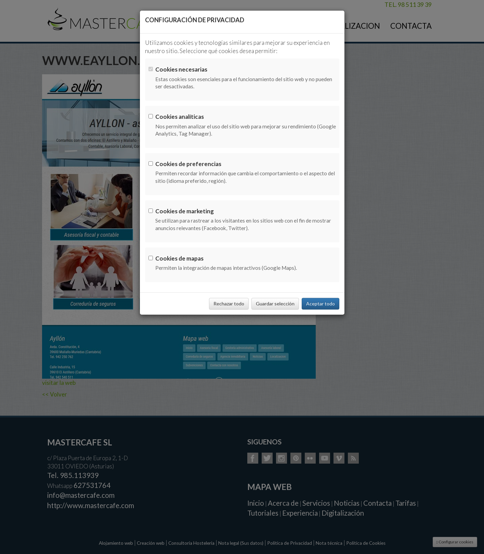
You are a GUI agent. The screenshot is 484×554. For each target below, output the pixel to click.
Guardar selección (275, 303)
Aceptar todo (320, 303)
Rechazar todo (228, 303)
